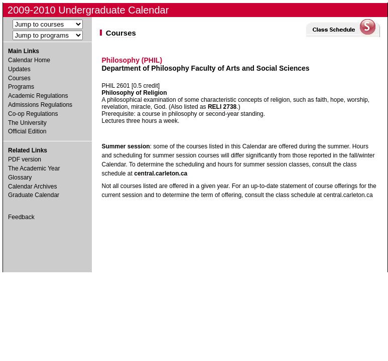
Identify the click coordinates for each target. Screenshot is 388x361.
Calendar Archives (32, 186)
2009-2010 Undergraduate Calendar (88, 10)
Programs (21, 86)
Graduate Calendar (33, 195)
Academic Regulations (38, 95)
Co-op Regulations (33, 113)
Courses (19, 78)
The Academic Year (34, 168)
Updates (19, 69)
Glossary (20, 177)
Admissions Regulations (40, 104)
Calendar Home (29, 60)
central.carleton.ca (160, 173)
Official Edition (27, 131)
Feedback (21, 217)
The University (27, 122)
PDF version (24, 159)
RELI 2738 (222, 106)
